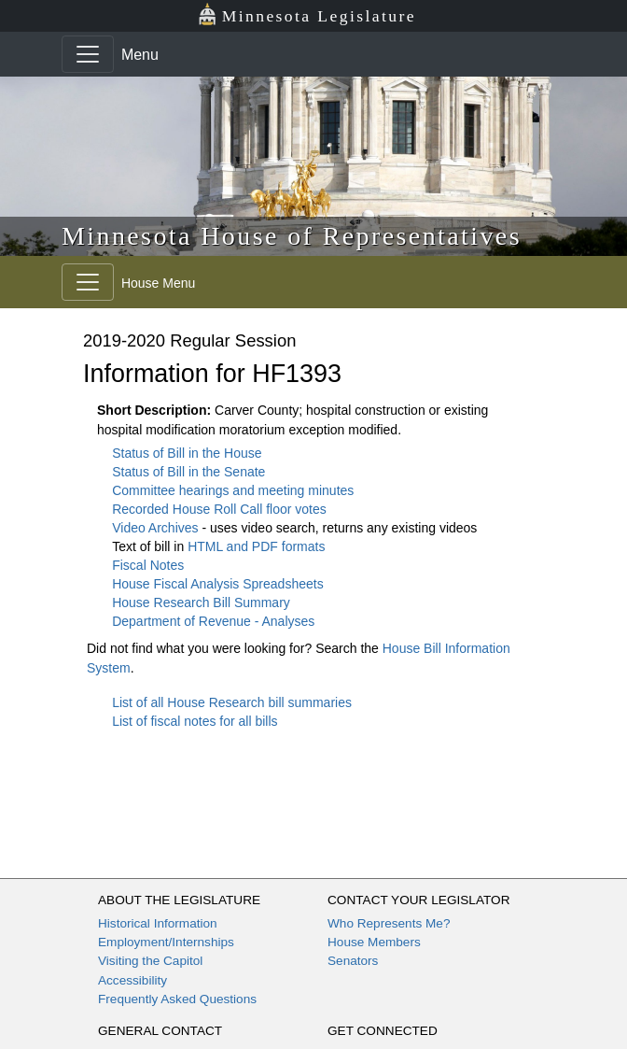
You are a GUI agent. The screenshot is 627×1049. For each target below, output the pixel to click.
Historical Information (157, 923)
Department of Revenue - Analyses (213, 621)
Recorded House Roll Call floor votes (219, 509)
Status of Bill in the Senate (188, 471)
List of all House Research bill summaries (232, 702)
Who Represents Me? (388, 923)
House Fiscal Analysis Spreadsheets (217, 583)
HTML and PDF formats (256, 546)
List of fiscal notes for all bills (194, 721)
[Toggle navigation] (88, 54)
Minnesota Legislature (306, 14)
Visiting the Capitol (150, 961)
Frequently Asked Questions (177, 999)
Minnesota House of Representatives (292, 235)
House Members (374, 942)
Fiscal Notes (148, 565)
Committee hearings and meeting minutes (233, 490)
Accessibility (132, 980)
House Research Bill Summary (201, 602)
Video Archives (157, 527)
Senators (352, 961)
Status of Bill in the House (186, 453)
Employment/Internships (166, 942)
